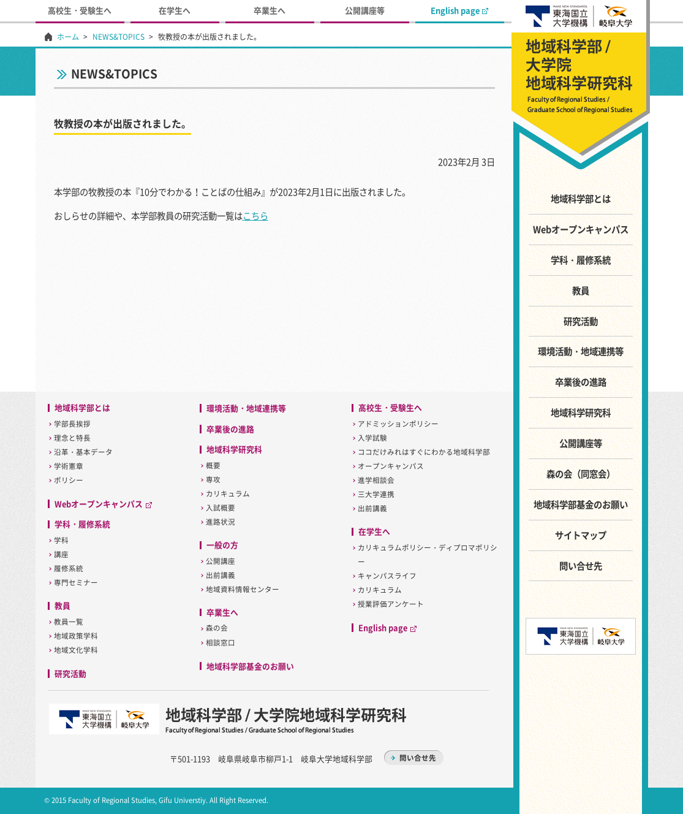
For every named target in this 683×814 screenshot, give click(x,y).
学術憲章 (68, 466)
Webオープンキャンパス (580, 229)
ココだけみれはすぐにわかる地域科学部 (424, 452)
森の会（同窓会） (580, 474)
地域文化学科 (76, 650)
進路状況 (220, 522)
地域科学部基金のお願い (581, 504)
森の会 (217, 628)
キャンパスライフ (387, 576)
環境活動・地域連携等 (581, 351)
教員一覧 (68, 622)
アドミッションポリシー (398, 424)
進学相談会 (376, 480)
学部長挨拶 (72, 424)
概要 (213, 465)
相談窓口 (220, 642)
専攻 (213, 479)
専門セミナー (76, 582)
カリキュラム (228, 494)
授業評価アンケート (391, 604)
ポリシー (68, 480)
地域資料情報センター (242, 589)
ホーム (68, 36)
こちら (255, 216)
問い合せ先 (580, 565)
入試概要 (220, 508)
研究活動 (581, 321)
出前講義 (220, 575)
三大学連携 (376, 494)
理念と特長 (72, 438)
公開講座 (220, 561)
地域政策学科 (76, 636)
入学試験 (372, 438)
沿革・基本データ (83, 452)
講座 (61, 554)
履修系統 (68, 568)
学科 (61, 540)
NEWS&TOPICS (118, 36)
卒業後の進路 (580, 382)
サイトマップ (580, 535)
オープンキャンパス (391, 466)
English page (459, 10)
